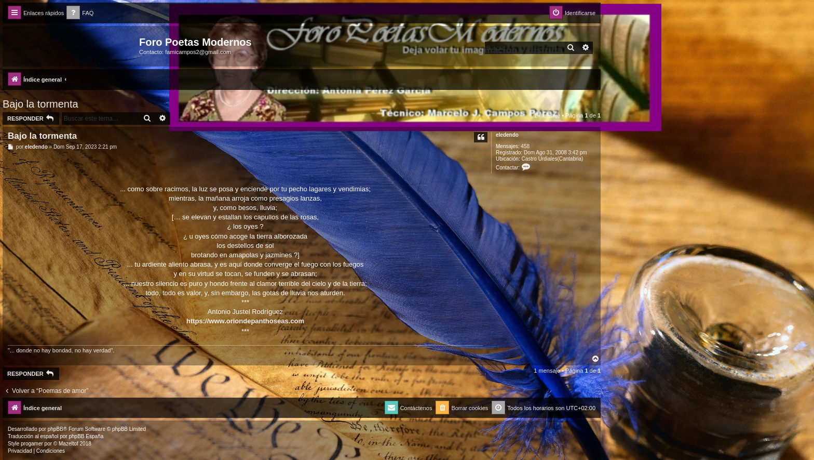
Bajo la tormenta (40, 104)
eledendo (507, 135)
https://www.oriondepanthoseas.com (245, 321)
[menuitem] (79, 13)
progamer (32, 443)
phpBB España (86, 436)
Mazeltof (68, 443)
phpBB (55, 429)
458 (525, 146)
